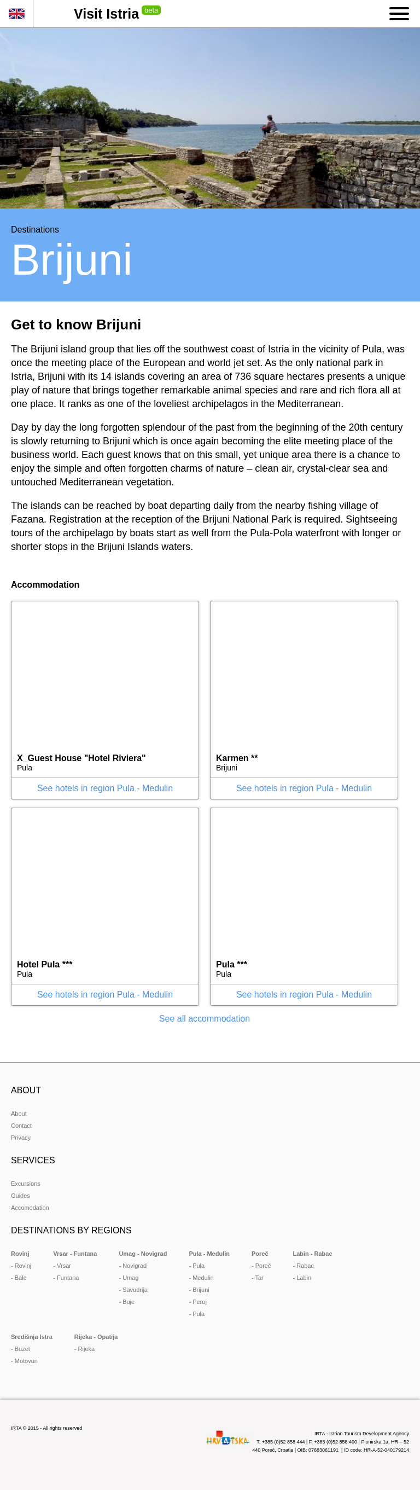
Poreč (263, 1265)
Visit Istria (106, 13)
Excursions (25, 1183)
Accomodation (30, 1207)
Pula (198, 1265)
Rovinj (23, 1265)
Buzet (22, 1349)
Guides (20, 1195)
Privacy (21, 1137)
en (16, 13)
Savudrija (135, 1289)
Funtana (68, 1277)
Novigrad (134, 1265)
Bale (21, 1277)
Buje (128, 1301)
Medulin (203, 1277)
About (19, 1113)
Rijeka (86, 1349)
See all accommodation (204, 1018)
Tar (259, 1277)
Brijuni (200, 1289)
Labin (303, 1277)
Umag (130, 1277)
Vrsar (64, 1265)
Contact (21, 1125)
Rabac (305, 1265)
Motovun (26, 1361)
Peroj (199, 1301)
